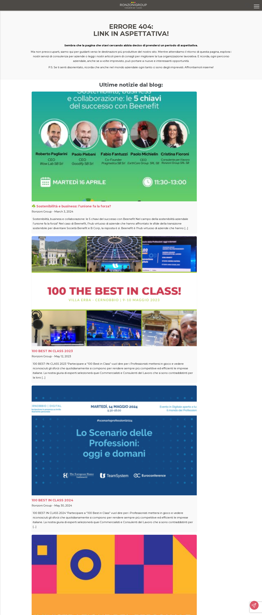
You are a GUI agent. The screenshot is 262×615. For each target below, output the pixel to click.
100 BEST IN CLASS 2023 (118, 139)
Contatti (167, 570)
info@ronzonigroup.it (182, 586)
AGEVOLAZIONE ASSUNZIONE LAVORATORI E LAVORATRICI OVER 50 (127, 247)
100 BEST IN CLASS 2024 (184, 139)
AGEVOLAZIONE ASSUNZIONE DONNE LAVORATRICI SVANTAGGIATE (57, 247)
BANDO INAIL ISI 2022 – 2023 (56, 361)
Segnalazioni (170, 575)
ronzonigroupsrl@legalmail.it (188, 591)
